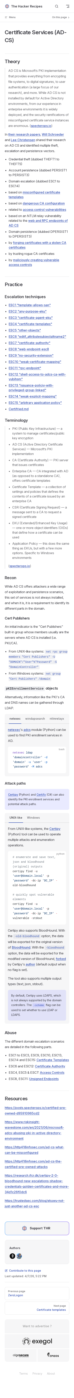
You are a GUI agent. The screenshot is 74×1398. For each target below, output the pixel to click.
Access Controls (52, 1072)
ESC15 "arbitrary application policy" (35, 403)
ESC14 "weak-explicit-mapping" (33, 396)
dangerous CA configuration (44, 203)
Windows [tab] (33, 817)
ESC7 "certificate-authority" (29, 343)
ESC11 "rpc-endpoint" (25, 368)
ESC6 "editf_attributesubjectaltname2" (37, 336)
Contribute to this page (23, 1270)
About (51, 1373)
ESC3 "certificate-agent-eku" (31, 318)
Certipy (13, 794)
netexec (14, 730)
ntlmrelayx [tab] (57, 718)
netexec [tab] (15, 718)
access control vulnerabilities (44, 210)
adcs (27, 730)
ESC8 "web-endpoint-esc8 (29, 349)
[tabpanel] (37, 750)
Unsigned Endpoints (44, 1079)
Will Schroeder (53, 134)
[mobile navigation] (67, 6)
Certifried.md (19, 409)
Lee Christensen (23, 140)
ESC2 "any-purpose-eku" (28, 311)
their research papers (24, 134)
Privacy (37, 1373)
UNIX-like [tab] (15, 817)
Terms (23, 1373)
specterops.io (41, 126)
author (30, 964)
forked (61, 959)
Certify (41, 794)
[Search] (56, 6)
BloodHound (21, 947)
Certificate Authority (50, 1066)
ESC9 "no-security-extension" (31, 355)
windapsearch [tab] (35, 718)
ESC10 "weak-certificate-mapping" (35, 362)
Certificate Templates (53, 1060)
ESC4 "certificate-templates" (30, 324)
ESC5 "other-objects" (25, 330)
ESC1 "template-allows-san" (30, 305)
